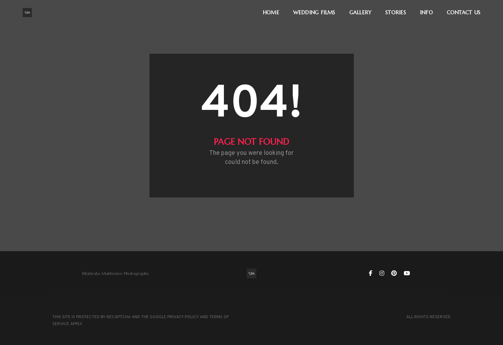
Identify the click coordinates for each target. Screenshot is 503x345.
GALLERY (360, 12)
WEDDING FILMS (314, 12)
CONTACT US (463, 12)
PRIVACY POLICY (183, 317)
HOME (271, 12)
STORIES (395, 12)
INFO (426, 12)
